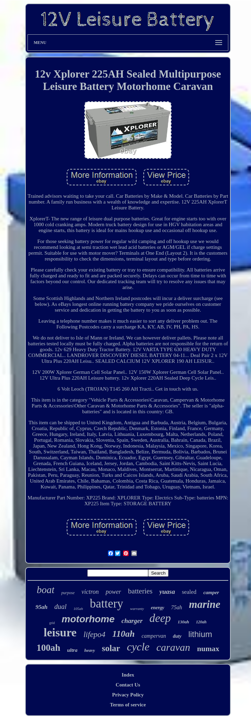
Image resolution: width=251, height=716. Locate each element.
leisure (60, 632)
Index (128, 675)
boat (46, 589)
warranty (137, 609)
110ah (123, 634)
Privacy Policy (128, 694)
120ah (201, 622)
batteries (140, 591)
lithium (200, 634)
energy (157, 607)
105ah (78, 609)
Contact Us (128, 685)
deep (160, 618)
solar (111, 648)
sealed (189, 592)
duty (177, 636)
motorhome (88, 619)
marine (204, 604)
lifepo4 (95, 634)
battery (106, 603)
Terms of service (128, 704)
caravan (173, 647)
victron (90, 591)
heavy (89, 650)
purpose (68, 592)
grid (52, 623)
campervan (154, 636)
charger (131, 620)
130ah (183, 621)
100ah (48, 648)
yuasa (167, 591)
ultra (72, 650)
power (113, 591)
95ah (41, 607)
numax (208, 648)
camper (211, 592)
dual (60, 606)
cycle (138, 646)
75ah (176, 607)
